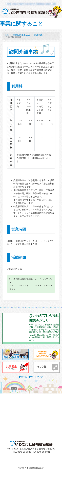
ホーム (24, 377)
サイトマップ (37, 377)
